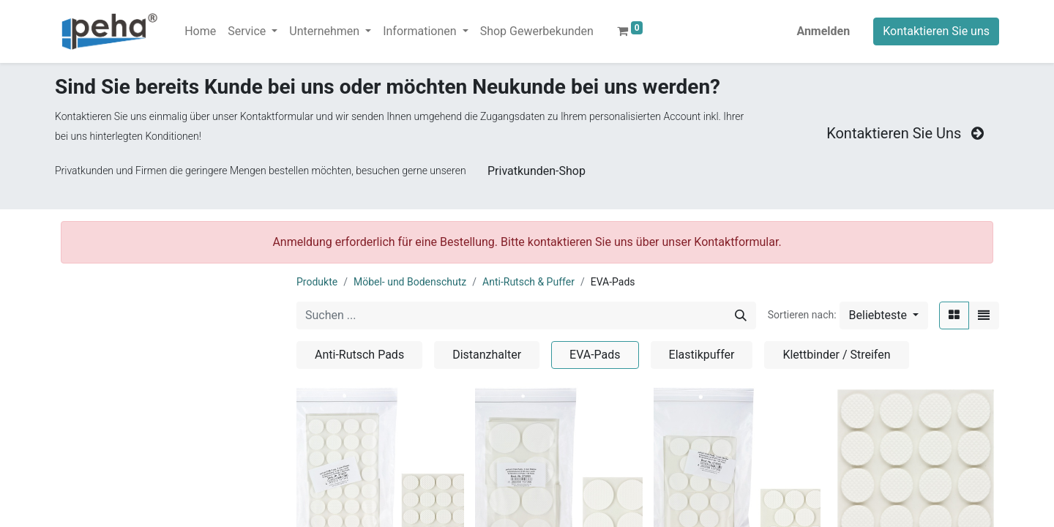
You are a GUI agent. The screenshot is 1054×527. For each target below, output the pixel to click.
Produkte (316, 282)
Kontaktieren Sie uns (936, 31)
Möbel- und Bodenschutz (410, 282)
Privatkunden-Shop (536, 171)
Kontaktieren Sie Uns (906, 133)
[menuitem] (200, 31)
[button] (884, 315)
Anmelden (823, 31)
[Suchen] (740, 315)
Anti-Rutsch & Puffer (528, 282)
